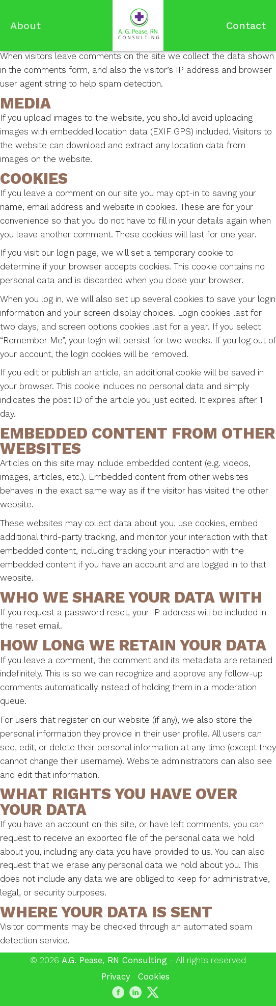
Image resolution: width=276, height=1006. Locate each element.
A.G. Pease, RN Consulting (114, 960)
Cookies (154, 976)
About (25, 25)
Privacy (115, 976)
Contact (246, 25)
